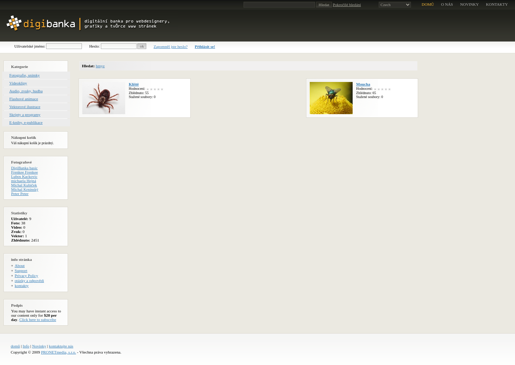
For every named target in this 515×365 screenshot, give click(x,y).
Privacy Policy (26, 275)
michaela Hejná (23, 181)
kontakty (497, 4)
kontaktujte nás (61, 346)
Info (26, 346)
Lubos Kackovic (24, 176)
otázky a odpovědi (29, 280)
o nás (447, 4)
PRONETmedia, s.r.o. (58, 352)
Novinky (39, 346)
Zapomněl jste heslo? (170, 46)
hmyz (100, 66)
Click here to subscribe (37, 319)
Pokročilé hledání (347, 5)
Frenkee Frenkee (24, 172)
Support (21, 270)
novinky (469, 4)
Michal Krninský (24, 189)
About (20, 265)
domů (428, 4)
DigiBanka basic (24, 168)
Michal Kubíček (24, 185)
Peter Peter (20, 193)
